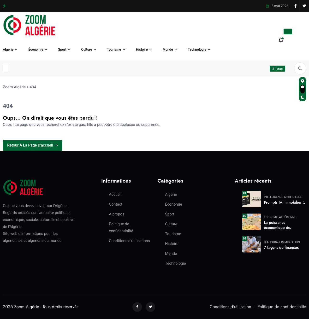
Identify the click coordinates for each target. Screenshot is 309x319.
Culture (86, 49)
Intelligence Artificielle (283, 197)
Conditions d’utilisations (129, 241)
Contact (115, 204)
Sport (62, 49)
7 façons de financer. (281, 247)
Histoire (142, 49)
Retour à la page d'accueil (32, 145)
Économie (35, 49)
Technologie (197, 49)
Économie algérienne (280, 217)
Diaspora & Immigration (282, 242)
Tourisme (114, 49)
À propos (116, 214)
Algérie (8, 49)
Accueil (115, 194)
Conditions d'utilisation (230, 307)
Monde (168, 49)
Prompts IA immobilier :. (284, 202)
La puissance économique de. (277, 225)
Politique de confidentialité (281, 307)
